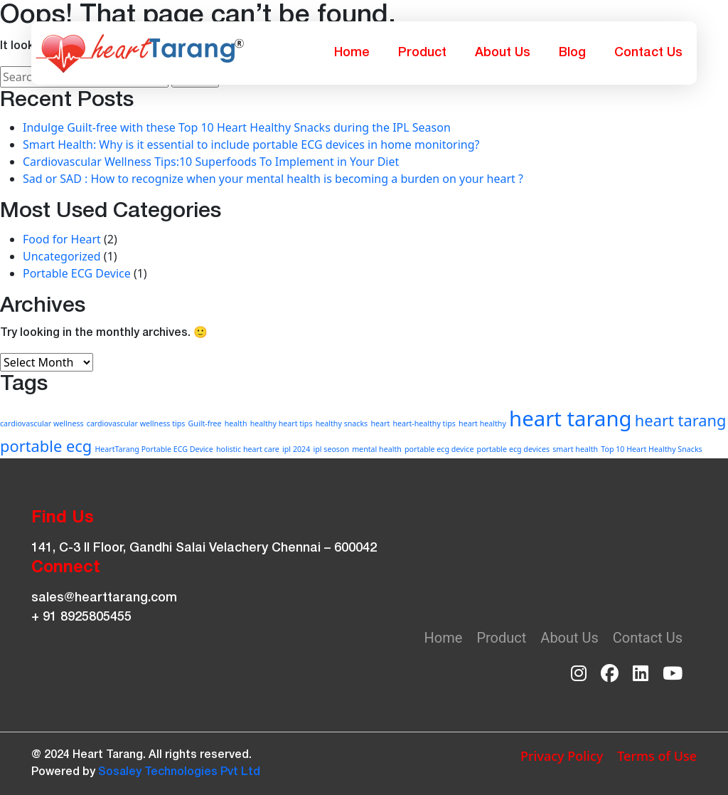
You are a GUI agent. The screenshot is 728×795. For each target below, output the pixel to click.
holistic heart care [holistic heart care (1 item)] (247, 449)
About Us (502, 52)
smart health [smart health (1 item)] (575, 449)
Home (352, 52)
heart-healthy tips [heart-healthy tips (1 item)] (423, 423)
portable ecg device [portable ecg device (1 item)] (439, 449)
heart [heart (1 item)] (380, 423)
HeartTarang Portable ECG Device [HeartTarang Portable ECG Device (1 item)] (154, 449)
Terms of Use (657, 755)
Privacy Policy (561, 755)
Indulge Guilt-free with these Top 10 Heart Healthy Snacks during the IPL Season (237, 127)
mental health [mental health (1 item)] (377, 449)
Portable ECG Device (77, 273)
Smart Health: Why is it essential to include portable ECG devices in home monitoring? (251, 144)
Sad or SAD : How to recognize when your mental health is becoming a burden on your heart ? (273, 178)
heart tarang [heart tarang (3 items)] (570, 418)
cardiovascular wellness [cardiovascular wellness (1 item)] (42, 423)
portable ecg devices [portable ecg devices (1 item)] (513, 449)
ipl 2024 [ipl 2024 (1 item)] (296, 449)
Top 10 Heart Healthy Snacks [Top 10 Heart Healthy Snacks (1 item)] (651, 449)
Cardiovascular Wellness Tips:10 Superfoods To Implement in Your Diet (211, 161)
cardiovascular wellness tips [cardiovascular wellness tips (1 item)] (136, 423)
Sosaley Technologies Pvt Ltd (179, 772)
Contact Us (648, 52)
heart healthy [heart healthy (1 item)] (482, 423)
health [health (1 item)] (236, 423)
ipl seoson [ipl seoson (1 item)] (331, 449)
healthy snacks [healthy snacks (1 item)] (342, 423)
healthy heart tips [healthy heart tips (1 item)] (281, 423)
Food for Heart (62, 239)
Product (422, 52)
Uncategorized (62, 256)
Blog (572, 52)
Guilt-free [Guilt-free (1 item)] (205, 423)
